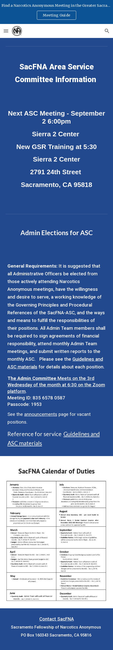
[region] (56, 12)
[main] (56, 75)
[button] (6, 31)
